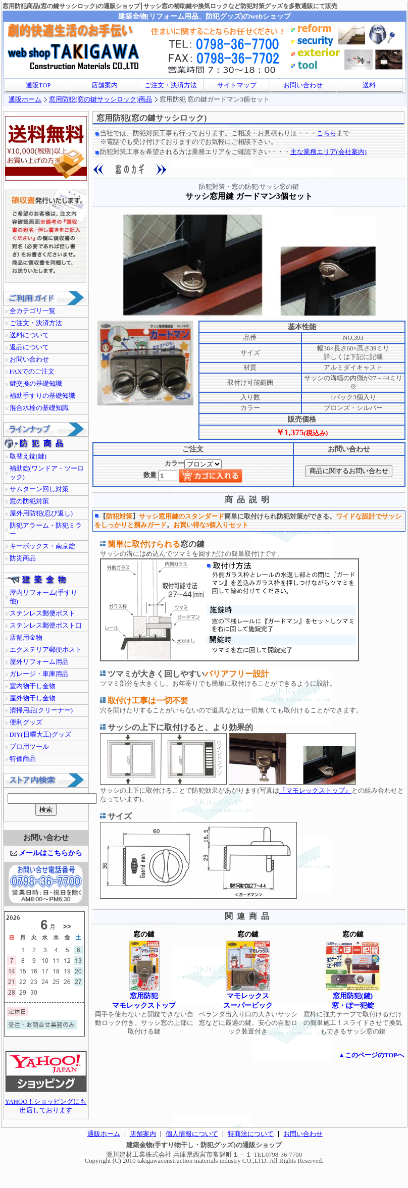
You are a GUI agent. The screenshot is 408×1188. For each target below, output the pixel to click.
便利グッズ (26, 722)
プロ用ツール (29, 746)
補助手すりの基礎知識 (42, 395)
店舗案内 (104, 85)
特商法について (251, 1134)
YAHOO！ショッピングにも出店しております (46, 1103)
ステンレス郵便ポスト (42, 613)
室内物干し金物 (33, 686)
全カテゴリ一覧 (33, 311)
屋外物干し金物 (33, 698)
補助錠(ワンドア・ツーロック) (47, 473)
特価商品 (23, 758)
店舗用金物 (26, 637)
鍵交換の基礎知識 (36, 383)
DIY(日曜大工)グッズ (40, 734)
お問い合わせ (303, 85)
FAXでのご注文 (32, 371)
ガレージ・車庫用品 (39, 674)
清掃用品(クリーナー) (41, 710)
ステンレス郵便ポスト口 (46, 625)
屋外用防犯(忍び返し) (41, 513)
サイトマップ (237, 85)
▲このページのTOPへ (371, 1055)
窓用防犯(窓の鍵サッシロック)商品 (100, 99)
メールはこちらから (50, 853)
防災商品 (23, 558)
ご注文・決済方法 (170, 85)
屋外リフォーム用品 (39, 661)
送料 (369, 85)
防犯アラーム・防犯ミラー (46, 530)
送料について (29, 335)
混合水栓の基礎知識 (39, 407)
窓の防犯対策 (29, 501)
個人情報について (192, 1134)
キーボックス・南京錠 (42, 546)
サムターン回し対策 (39, 489)
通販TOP (38, 85)
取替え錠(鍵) (28, 456)
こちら (326, 133)
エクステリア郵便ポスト (46, 649)
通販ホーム (25, 99)
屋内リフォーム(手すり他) (43, 597)
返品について (29, 347)
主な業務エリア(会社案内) (328, 152)
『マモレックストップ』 (315, 790)
